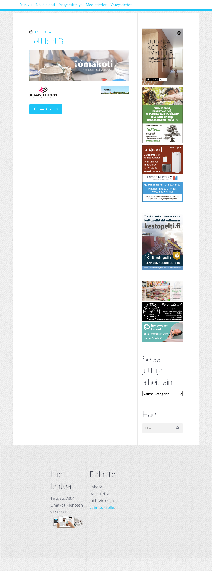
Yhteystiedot (151, 6)
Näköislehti (54, 6)
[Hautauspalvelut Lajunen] (162, 311)
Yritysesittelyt (86, 6)
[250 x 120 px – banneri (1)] (162, 291)
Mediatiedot (119, 6)
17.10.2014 (42, 31)
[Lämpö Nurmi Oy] (162, 173)
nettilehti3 (46, 40)
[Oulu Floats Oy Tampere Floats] (162, 332)
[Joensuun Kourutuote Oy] (162, 241)
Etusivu (28, 6)
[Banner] (162, 56)
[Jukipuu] (162, 115)
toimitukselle (102, 507)
